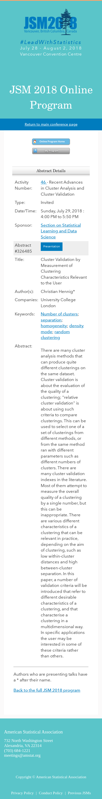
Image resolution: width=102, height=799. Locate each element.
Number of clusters (59, 313)
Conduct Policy (50, 793)
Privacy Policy (22, 793)
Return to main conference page (51, 124)
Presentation (51, 246)
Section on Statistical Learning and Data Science (61, 231)
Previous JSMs (79, 793)
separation (51, 319)
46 (44, 182)
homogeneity (54, 325)
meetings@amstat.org (22, 755)
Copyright (23, 777)
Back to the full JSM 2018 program (47, 690)
